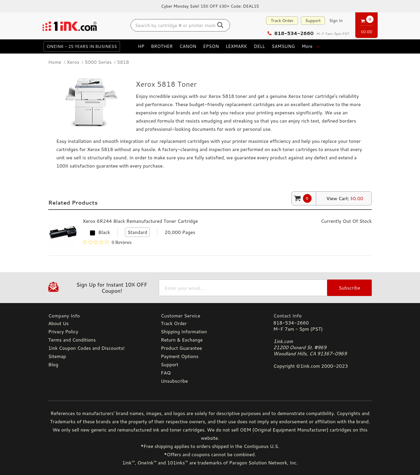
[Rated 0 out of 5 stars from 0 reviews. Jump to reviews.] (107, 242)
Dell (259, 46)
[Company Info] (97, 315)
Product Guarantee (181, 347)
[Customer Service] (210, 315)
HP (141, 46)
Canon (187, 46)
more (311, 46)
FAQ (166, 372)
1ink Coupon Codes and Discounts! (86, 347)
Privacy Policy (63, 331)
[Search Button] (220, 25)
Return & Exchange (182, 339)
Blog (53, 364)
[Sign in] (336, 20)
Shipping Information (184, 331)
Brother (162, 46)
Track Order (282, 21)
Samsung (283, 46)
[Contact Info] (322, 315)
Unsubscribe (174, 380)
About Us (58, 323)
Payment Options (180, 356)
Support (313, 21)
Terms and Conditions (72, 339)
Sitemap (57, 356)
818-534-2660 (290, 33)
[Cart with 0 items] (366, 24)
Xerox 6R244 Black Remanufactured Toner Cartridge (140, 221)
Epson (211, 46)
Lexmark (236, 46)
